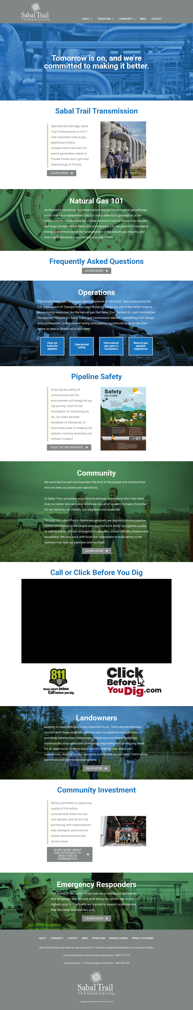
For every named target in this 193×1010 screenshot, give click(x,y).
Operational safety (82, 346)
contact (156, 19)
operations (106, 18)
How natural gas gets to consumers (111, 345)
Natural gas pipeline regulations (141, 345)
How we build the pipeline (52, 345)
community (127, 18)
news (143, 19)
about (87, 18)
